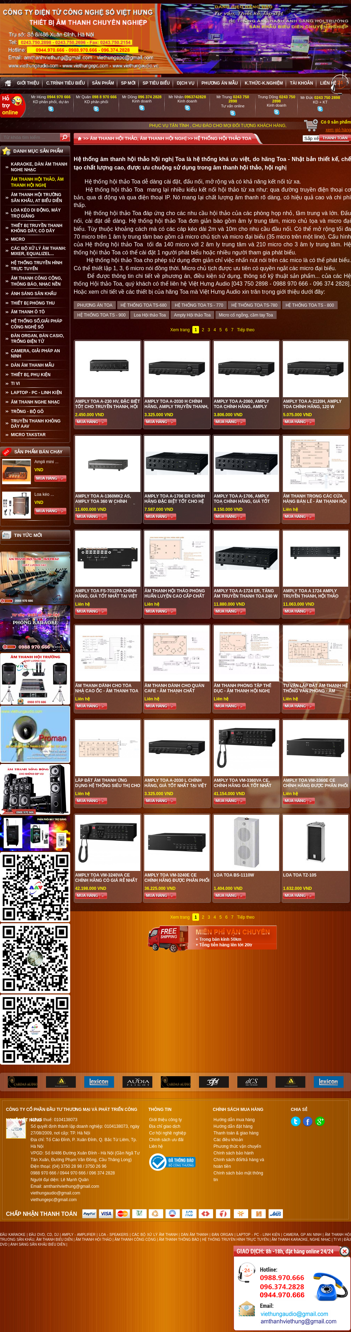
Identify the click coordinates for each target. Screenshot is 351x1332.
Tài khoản (301, 83)
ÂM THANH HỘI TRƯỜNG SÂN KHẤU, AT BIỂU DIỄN (36, 197)
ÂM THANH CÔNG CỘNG (135, 1239)
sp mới (128, 83)
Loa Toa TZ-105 (299, 875)
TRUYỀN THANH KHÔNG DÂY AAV (36, 424)
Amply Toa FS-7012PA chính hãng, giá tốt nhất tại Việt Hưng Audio (106, 596)
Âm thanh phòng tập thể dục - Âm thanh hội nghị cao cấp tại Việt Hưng (242, 691)
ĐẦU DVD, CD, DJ (44, 1235)
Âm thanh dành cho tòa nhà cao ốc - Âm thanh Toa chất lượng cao (106, 691)
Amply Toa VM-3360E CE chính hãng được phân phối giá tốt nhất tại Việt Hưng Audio (315, 788)
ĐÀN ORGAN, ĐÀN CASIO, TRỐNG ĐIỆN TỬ (37, 338)
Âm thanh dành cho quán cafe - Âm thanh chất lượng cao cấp (174, 691)
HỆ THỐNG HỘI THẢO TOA (222, 138)
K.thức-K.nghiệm (264, 83)
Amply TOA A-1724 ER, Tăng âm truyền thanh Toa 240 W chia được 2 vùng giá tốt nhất (246, 598)
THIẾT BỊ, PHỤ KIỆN (31, 374)
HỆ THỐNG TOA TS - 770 (199, 305)
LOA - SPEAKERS (113, 1235)
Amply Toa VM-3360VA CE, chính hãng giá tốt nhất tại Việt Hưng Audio (242, 785)
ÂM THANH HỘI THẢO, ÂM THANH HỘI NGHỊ (37, 182)
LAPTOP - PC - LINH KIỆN (36, 392)
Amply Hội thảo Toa (192, 315)
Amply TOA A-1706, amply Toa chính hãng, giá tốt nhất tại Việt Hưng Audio (242, 501)
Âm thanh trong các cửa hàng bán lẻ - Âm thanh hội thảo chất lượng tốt (314, 501)
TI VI (15, 383)
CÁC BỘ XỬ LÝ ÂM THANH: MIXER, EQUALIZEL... (38, 251)
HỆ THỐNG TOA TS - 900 (101, 315)
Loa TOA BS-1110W (234, 875)
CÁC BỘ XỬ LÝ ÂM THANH (155, 1235)
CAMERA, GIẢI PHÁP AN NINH (35, 353)
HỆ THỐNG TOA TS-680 (144, 305)
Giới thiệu (28, 83)
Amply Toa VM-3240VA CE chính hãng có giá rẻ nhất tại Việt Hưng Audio (106, 880)
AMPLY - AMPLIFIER (78, 1235)
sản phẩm (103, 83)
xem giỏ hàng (338, 129)
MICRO (18, 239)
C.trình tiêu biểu (65, 83)
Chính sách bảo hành (233, 1153)
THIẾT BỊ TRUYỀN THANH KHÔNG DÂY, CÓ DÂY (36, 228)
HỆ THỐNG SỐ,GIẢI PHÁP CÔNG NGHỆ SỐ (36, 324)
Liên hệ (328, 83)
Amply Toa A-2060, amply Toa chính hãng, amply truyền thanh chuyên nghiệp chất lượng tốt (241, 409)
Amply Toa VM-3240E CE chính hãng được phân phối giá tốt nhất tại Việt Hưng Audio (176, 883)
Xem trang (180, 329)
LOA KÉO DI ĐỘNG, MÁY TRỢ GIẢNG (36, 213)
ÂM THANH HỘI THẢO (93, 1239)
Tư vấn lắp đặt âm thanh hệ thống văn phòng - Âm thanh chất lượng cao (315, 691)
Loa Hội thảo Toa (150, 315)
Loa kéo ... (44, 494)
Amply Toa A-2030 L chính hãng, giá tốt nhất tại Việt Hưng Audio (175, 785)
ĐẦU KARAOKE (12, 1235)
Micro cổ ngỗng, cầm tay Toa (246, 315)
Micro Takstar (28, 434)
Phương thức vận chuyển (237, 1146)
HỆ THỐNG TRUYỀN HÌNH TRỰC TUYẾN (36, 265)
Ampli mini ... (46, 461)
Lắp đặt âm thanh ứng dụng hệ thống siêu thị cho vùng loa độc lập (107, 785)
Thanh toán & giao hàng (235, 1133)
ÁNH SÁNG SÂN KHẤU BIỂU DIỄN (37, 1244)
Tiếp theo (245, 329)
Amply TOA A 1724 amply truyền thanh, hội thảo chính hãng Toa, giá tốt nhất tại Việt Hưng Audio (311, 598)
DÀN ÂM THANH (194, 1235)
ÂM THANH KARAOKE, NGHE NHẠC (301, 1239)
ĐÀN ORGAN (222, 1235)
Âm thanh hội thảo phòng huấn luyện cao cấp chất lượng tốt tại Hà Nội (174, 596)
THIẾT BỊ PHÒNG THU (33, 303)
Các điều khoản (228, 1139)
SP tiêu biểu (156, 83)
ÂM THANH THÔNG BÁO (179, 1239)
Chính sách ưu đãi (166, 1139)
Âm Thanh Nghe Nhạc (35, 402)
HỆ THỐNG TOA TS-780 (254, 305)
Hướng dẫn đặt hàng (232, 1126)
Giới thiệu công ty (165, 1119)
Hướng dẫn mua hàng (233, 1119)
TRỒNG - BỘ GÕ (27, 411)
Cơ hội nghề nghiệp (167, 1133)
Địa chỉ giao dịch (164, 1126)
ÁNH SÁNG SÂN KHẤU (34, 293)
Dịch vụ (185, 83)
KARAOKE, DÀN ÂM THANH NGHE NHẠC (39, 167)
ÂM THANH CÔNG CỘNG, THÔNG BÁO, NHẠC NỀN (36, 281)
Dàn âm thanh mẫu (32, 365)
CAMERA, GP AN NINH (302, 1235)
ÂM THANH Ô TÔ (28, 311)
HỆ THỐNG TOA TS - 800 (310, 305)
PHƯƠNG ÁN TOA (94, 305)
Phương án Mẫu (219, 83)
